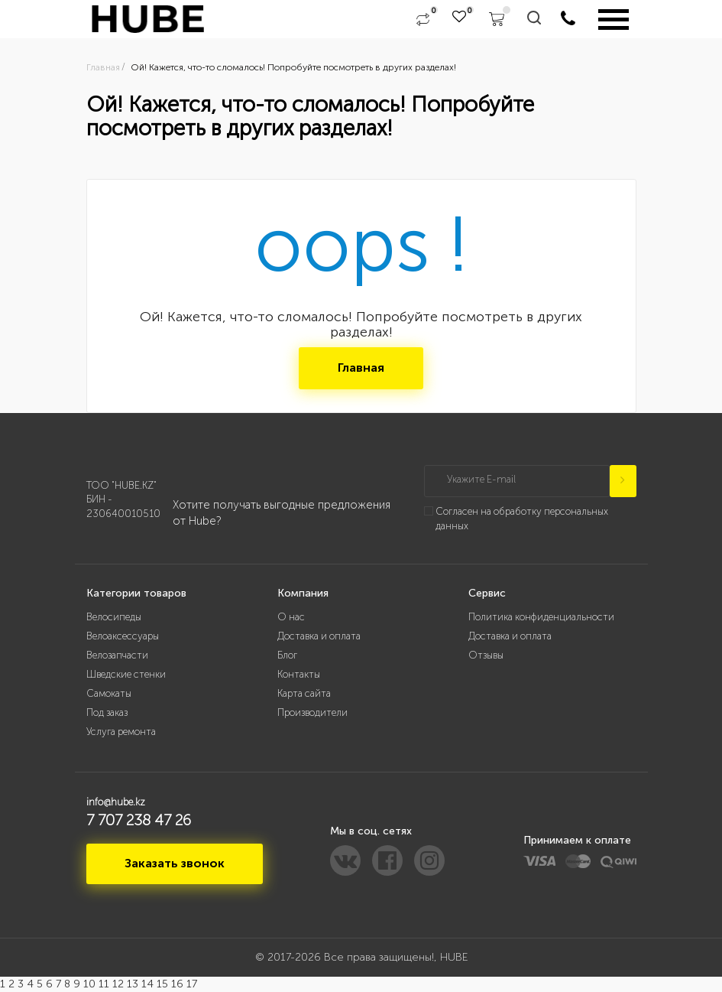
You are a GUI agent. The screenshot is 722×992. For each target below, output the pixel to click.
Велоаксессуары (122, 636)
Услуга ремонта (121, 731)
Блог (287, 655)
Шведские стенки (126, 674)
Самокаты (108, 693)
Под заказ (107, 712)
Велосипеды (113, 617)
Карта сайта (304, 693)
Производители (312, 712)
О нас (291, 617)
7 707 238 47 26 (138, 820)
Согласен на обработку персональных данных (521, 519)
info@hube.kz (115, 802)
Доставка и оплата (319, 636)
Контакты (298, 674)
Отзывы (485, 655)
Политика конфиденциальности (541, 617)
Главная (361, 367)
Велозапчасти (117, 655)
